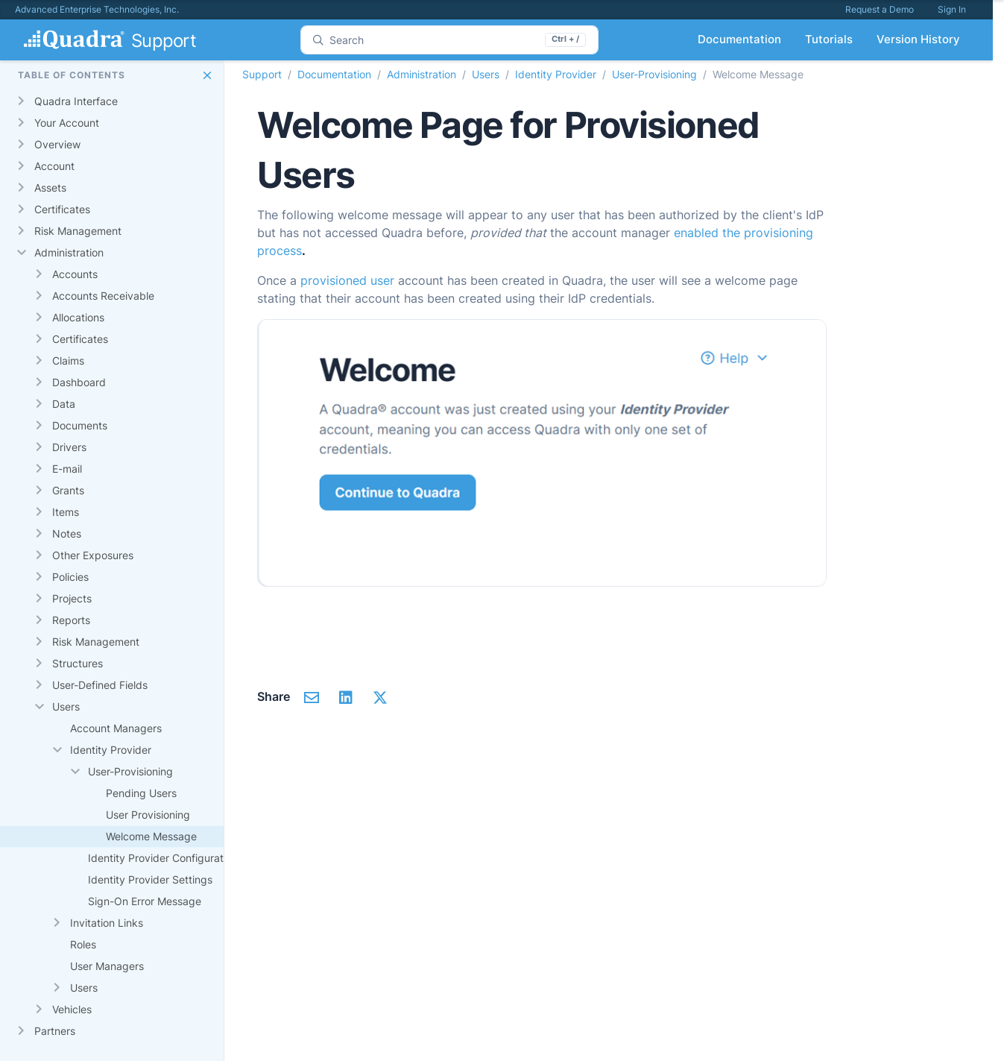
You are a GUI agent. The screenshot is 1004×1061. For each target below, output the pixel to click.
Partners (54, 1030)
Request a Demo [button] (879, 9)
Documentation (334, 74)
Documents (79, 425)
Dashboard (79, 382)
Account (54, 166)
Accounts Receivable (103, 295)
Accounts (75, 274)
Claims (68, 360)
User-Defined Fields (100, 685)
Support (262, 74)
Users (66, 706)
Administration (69, 252)
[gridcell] (122, 102)
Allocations (78, 317)
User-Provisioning (130, 771)
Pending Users (141, 793)
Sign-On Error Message (144, 901)
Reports (71, 620)
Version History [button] (918, 39)
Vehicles (72, 1009)
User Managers (107, 966)
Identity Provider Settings (150, 879)
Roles (83, 944)
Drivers (69, 447)
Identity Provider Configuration (163, 857)
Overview (57, 144)
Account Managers (116, 728)
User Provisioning (148, 814)
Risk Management (77, 230)
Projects (72, 598)
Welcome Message (151, 836)
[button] (207, 75)
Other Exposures (92, 555)
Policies (70, 576)
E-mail (67, 468)
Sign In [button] (952, 9)
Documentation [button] (739, 39)
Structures (77, 663)
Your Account (66, 122)
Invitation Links (106, 922)
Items (65, 512)
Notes (66, 533)
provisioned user (347, 280)
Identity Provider (110, 749)
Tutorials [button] (829, 39)
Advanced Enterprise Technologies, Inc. (97, 9)
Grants (68, 490)
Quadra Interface (76, 101)
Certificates (62, 209)
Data (63, 403)
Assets (50, 187)
